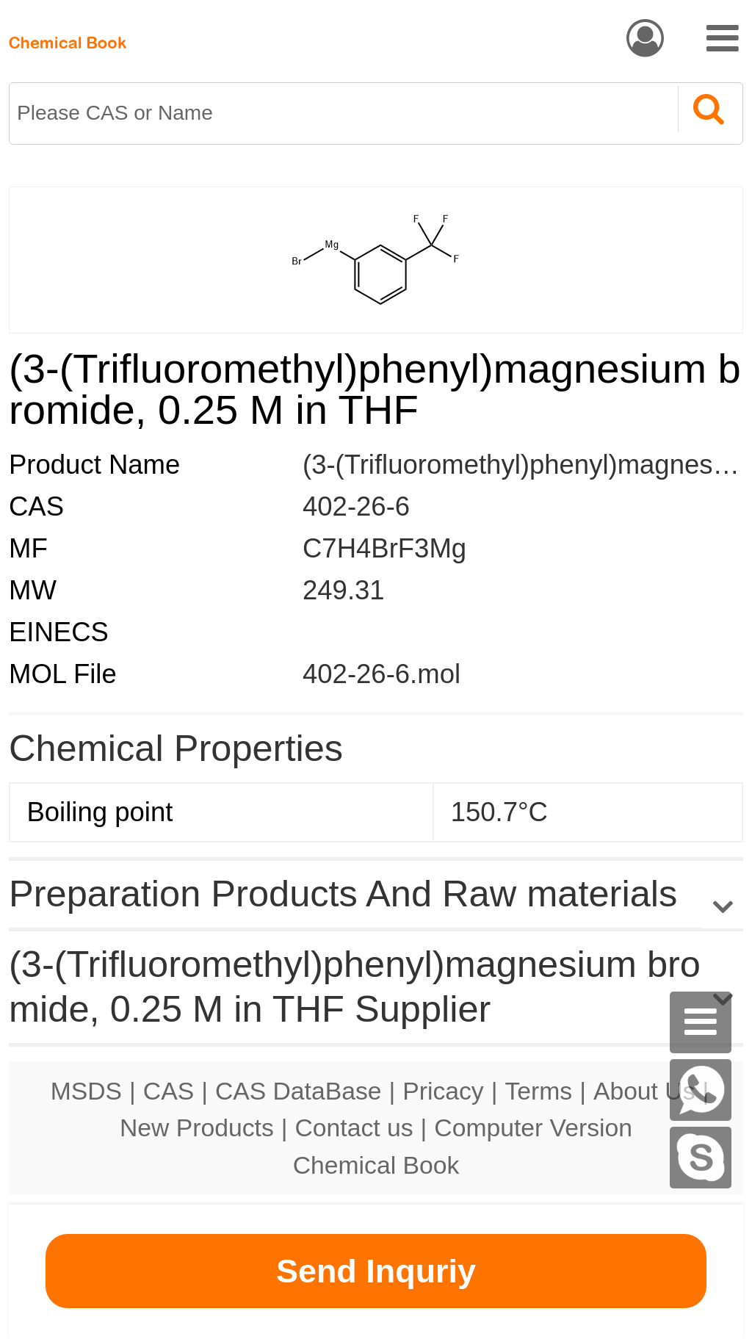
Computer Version (533, 1127)
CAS (168, 1091)
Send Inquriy (376, 1271)
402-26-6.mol (381, 674)
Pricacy (442, 1091)
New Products (197, 1127)
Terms (538, 1091)
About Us (644, 1091)
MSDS (86, 1091)
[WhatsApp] (700, 1090)
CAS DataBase (298, 1091)
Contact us (354, 1127)
